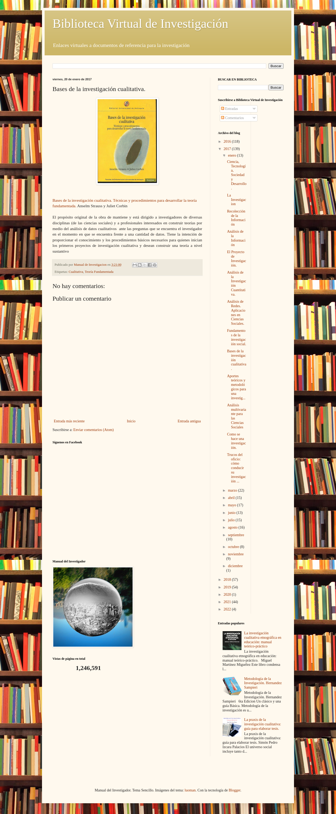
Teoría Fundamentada (99, 272)
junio (232, 513)
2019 (228, 587)
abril (231, 498)
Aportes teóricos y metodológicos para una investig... (236, 387)
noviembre (236, 554)
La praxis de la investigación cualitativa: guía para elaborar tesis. (262, 724)
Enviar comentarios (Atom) (93, 430)
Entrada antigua (189, 421)
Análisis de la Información (236, 238)
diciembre (235, 566)
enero (232, 155)
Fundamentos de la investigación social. (236, 337)
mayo (232, 505)
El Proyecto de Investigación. (236, 258)
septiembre (236, 535)
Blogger (234, 790)
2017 (228, 149)
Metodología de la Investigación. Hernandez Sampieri (263, 683)
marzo (233, 490)
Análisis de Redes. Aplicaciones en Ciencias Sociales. (236, 313)
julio (231, 520)
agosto (233, 527)
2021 (228, 602)
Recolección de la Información (236, 217)
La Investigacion (236, 199)
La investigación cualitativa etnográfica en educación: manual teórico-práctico (262, 639)
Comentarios (232, 118)
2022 (228, 609)
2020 (228, 595)
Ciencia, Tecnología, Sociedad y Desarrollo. (236, 175)
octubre (234, 547)
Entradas (229, 109)
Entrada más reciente (69, 421)
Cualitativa (76, 272)
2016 (228, 141)
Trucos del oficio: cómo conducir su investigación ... (236, 468)
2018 (228, 580)
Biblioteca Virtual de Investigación (140, 23)
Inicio (131, 421)
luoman (190, 790)
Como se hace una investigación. (236, 440)
